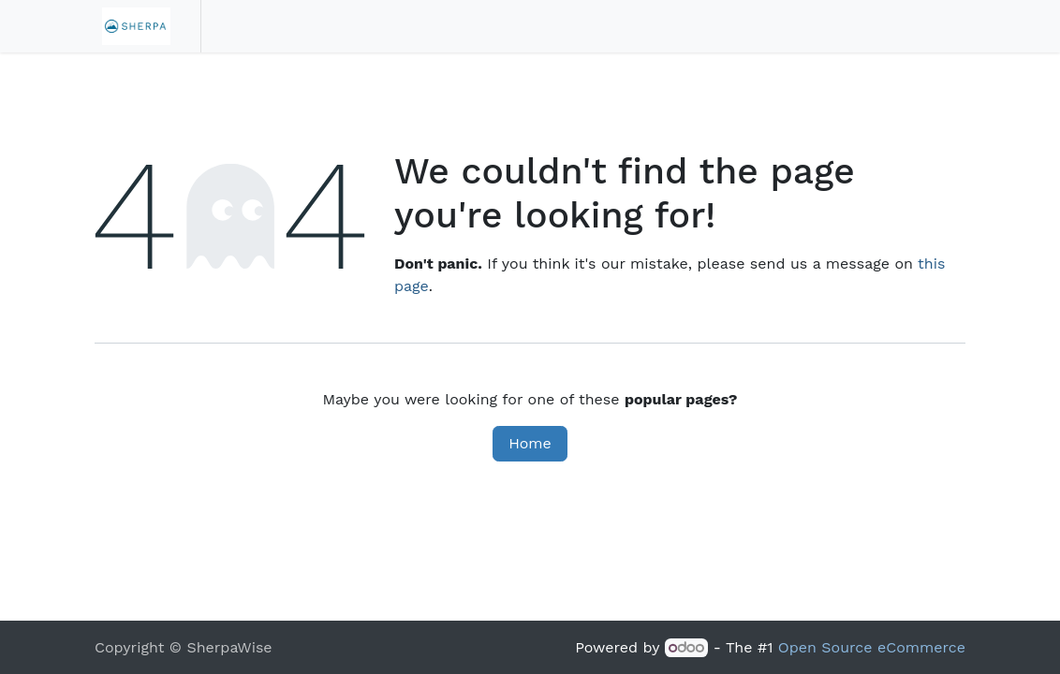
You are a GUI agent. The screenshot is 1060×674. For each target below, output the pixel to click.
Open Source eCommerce (871, 647)
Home (530, 443)
